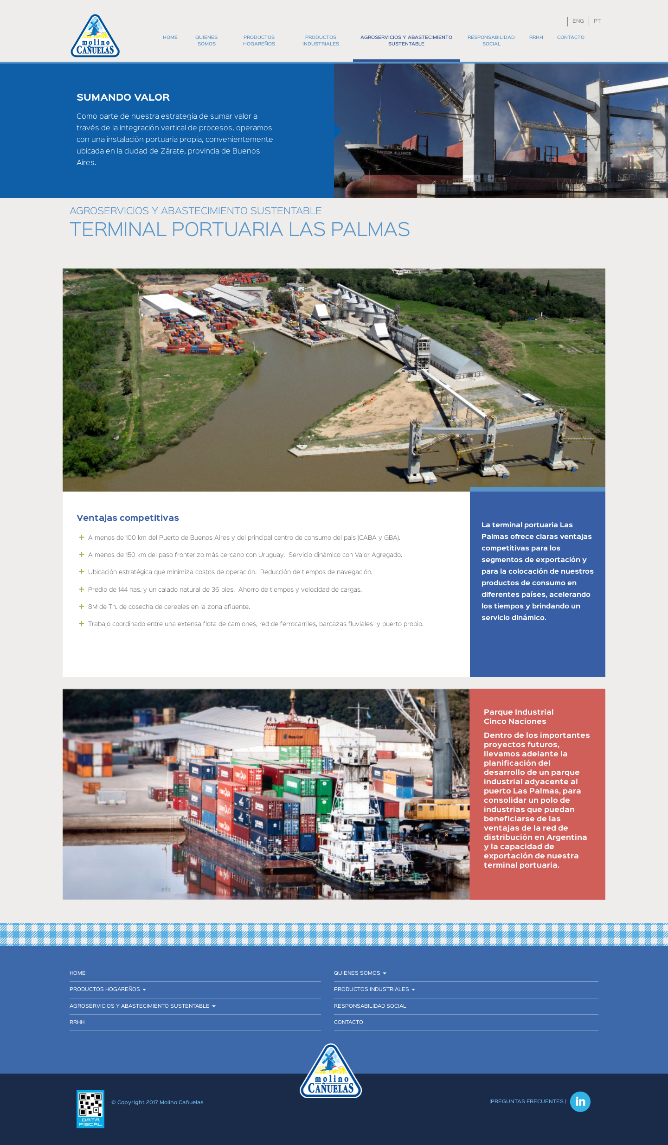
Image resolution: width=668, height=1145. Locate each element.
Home (170, 38)
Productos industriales (320, 41)
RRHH (536, 38)
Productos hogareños (259, 41)
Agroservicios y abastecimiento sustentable (406, 41)
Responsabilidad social (491, 41)
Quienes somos (206, 41)
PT (597, 21)
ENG (578, 21)
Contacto (570, 38)
